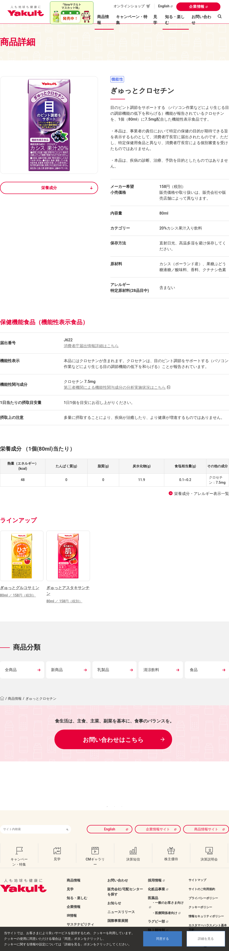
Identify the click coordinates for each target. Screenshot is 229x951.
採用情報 (155, 868)
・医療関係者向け (164, 901)
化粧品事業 (156, 877)
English (163, 6)
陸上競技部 (156, 918)
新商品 (57, 669)
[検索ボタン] (67, 817)
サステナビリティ (80, 912)
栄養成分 (49, 187)
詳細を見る (206, 938)
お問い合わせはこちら (113, 739)
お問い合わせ (201, 19)
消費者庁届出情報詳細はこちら (91, 346)
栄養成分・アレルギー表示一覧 (201, 493)
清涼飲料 (151, 669)
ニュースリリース (121, 900)
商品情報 (15, 698)
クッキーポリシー (200, 895)
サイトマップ (197, 868)
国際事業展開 (117, 909)
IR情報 (72, 903)
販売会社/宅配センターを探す (125, 879)
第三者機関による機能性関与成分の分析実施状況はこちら (115, 387)
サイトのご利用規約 (202, 877)
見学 (155, 19)
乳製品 (103, 669)
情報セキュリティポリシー (206, 904)
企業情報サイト (158, 817)
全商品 (11, 669)
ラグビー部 (156, 909)
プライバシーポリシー (203, 886)
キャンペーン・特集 (131, 19)
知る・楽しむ (77, 886)
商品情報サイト (206, 817)
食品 (194, 669)
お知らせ (114, 891)
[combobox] (32, 817)
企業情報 (196, 6)
